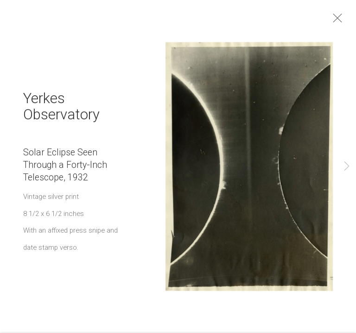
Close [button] (349, 21)
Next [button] (346, 166)
